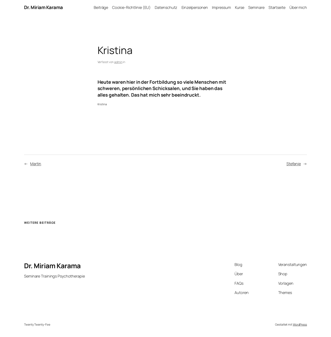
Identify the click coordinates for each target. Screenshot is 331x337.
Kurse (239, 7)
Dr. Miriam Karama (43, 7)
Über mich (298, 7)
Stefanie (293, 163)
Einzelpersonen (195, 7)
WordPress (300, 324)
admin (118, 62)
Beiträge (101, 7)
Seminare (256, 7)
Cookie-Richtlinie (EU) (131, 7)
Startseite (277, 7)
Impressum (221, 7)
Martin (35, 163)
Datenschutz (166, 7)
